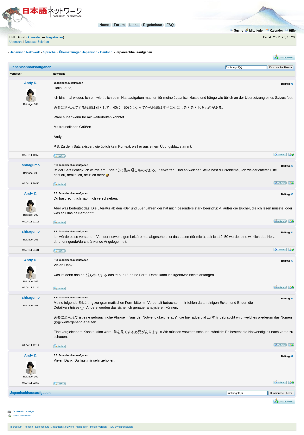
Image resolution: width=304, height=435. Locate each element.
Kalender (274, 30)
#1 (291, 83)
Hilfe (290, 30)
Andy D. (30, 83)
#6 (291, 298)
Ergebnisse (152, 25)
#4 (291, 232)
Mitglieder (254, 30)
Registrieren (54, 37)
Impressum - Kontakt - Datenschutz (29, 426)
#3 (291, 194)
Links (133, 25)
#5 (291, 260)
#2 (291, 166)
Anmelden (34, 37)
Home (104, 25)
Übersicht (15, 41)
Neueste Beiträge (37, 41)
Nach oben (82, 426)
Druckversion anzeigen (23, 411)
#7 (291, 356)
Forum (119, 25)
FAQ (170, 25)
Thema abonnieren (21, 415)
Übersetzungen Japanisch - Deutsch (85, 52)
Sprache (49, 52)
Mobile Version (98, 426)
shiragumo (31, 165)
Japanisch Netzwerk (25, 52)
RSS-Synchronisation (121, 426)
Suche (236, 30)
